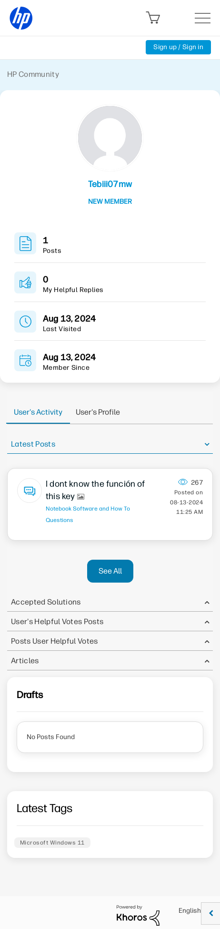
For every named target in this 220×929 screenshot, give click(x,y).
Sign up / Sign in (178, 47)
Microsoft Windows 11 (52, 842)
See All (110, 570)
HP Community (33, 74)
